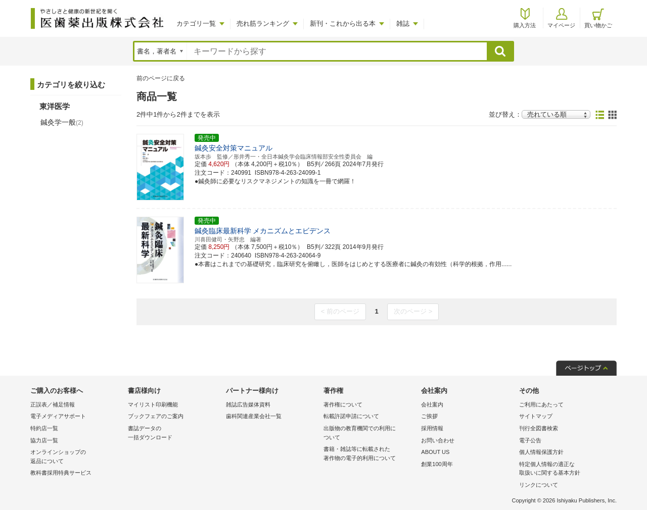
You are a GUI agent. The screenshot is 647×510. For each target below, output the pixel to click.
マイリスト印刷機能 (153, 404)
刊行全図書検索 (538, 428)
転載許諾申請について (351, 416)
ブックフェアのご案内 (155, 416)
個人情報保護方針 (541, 452)
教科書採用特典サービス (60, 473)
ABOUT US (435, 452)
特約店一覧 (44, 428)
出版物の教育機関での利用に (370, 433)
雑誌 (402, 23)
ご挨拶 (429, 416)
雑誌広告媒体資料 (248, 404)
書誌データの (174, 433)
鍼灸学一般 (61, 122)
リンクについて (538, 485)
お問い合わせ (437, 440)
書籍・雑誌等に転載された (370, 454)
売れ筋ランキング (263, 23)
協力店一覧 (44, 440)
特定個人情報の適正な (565, 469)
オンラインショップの (76, 457)
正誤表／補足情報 (52, 404)
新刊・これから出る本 (343, 23)
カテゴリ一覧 (196, 23)
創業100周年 (436, 464)
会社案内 (432, 404)
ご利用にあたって (541, 404)
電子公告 (530, 440)
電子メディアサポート (58, 416)
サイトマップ (535, 416)
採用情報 (432, 428)
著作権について (343, 404)
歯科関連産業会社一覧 (254, 416)
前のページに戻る (160, 78)
